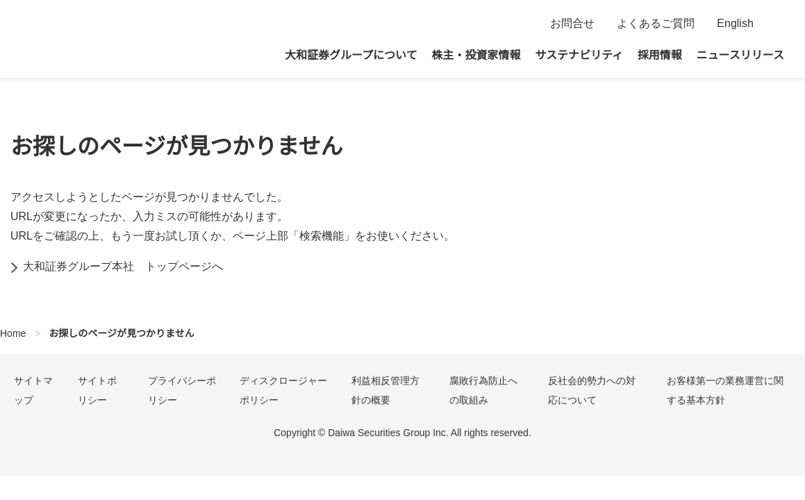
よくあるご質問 (656, 23)
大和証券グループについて (351, 55)
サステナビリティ (579, 55)
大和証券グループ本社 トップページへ (122, 266)
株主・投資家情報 (476, 55)
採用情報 (660, 55)
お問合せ (572, 23)
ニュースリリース (740, 55)
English (735, 23)
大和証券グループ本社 (104, 39)
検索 (775, 24)
